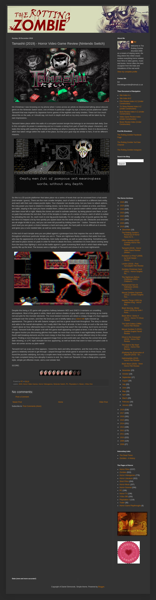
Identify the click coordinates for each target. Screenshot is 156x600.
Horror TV (123, 494)
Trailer (122, 503)
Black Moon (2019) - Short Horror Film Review (132, 365)
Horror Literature (126, 478)
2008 (122, 444)
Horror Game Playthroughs (130, 506)
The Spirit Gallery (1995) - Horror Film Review (132, 325)
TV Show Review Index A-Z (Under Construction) (130, 108)
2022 (122, 216)
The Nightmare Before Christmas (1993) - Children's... (130, 279)
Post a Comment (22, 397)
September (126, 377)
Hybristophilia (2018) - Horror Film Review (130, 359)
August (125, 381)
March (125, 398)
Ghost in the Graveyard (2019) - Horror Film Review (131, 339)
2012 (122, 430)
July (124, 384)
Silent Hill (80, 319)
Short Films (124, 481)
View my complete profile (127, 72)
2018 (122, 410)
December (126, 230)
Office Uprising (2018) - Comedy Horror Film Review (131, 242)
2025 (122, 206)
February (126, 402)
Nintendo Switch (59, 384)
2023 (122, 213)
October (125, 374)
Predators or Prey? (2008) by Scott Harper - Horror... (132, 258)
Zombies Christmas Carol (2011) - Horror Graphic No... (132, 271)
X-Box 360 (124, 497)
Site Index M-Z (125, 98)
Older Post (103, 402)
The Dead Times (126, 455)
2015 (122, 420)
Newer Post (17, 402)
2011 (122, 434)
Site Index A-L (125, 95)
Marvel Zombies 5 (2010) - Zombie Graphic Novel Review (132, 331)
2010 (122, 437)
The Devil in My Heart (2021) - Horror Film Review (131, 347)
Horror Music (125, 484)
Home (60, 402)
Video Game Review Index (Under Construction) (130, 118)
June (124, 388)
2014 (122, 423)
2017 (122, 413)
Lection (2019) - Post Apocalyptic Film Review (132, 265)
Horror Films (124, 469)
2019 (20, 384)
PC (67, 384)
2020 (122, 223)
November (126, 370)
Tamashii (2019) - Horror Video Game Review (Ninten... (131, 250)
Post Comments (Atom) (32, 406)
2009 (122, 441)
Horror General (125, 487)
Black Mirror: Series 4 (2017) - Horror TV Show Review (133, 318)
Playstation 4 (73, 384)
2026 (122, 202)
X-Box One (89, 384)
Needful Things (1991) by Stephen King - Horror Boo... (132, 302)
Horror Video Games (30, 384)
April (124, 395)
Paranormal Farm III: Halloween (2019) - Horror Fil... (130, 287)
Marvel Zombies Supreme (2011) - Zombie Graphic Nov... (133, 295)
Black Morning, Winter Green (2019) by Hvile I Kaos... (132, 310)
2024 (122, 209)
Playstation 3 (125, 500)
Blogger (101, 587)
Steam (81, 384)
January (125, 405)
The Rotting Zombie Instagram (129, 150)
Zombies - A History (127, 458)
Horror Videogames (46, 384)
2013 (122, 427)
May (124, 391)
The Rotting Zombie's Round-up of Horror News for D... (130, 235)
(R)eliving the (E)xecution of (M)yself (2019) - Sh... (133, 354)
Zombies (123, 472)
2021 (122, 220)
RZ (135, 42)
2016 (122, 416)
